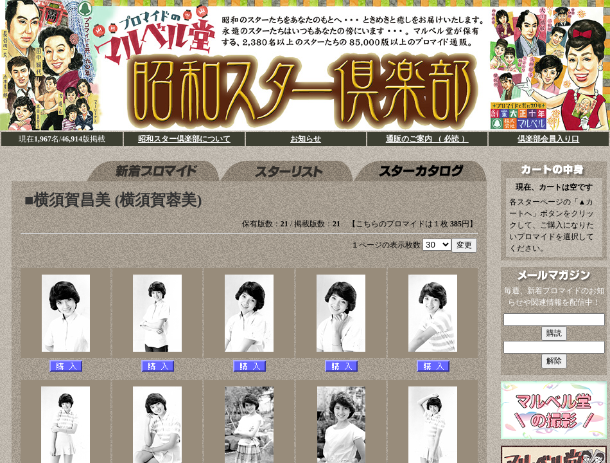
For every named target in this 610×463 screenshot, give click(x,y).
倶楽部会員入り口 (548, 138)
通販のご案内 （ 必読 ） (427, 138)
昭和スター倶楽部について (184, 138)
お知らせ (305, 138)
